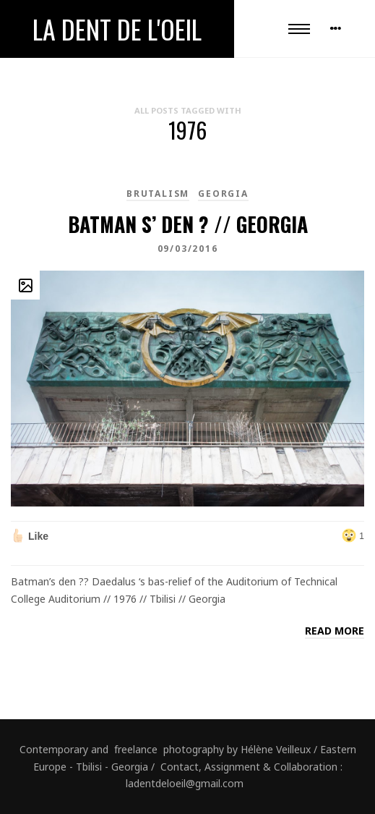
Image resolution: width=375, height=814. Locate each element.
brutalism (157, 193)
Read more (334, 630)
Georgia (223, 193)
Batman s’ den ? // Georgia (188, 224)
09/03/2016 (188, 248)
